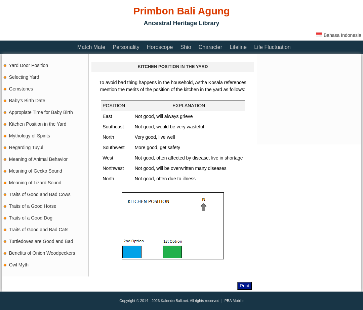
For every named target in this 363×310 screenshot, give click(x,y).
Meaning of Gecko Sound (35, 171)
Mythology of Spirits (29, 135)
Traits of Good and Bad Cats (39, 229)
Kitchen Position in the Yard (38, 124)
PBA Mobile (234, 301)
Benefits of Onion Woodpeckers (42, 253)
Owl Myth (19, 264)
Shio (185, 47)
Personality (126, 47)
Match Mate (91, 47)
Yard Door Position (28, 65)
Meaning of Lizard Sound (35, 182)
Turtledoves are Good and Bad (41, 241)
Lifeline (238, 47)
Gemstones (21, 88)
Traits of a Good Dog (30, 218)
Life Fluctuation (272, 47)
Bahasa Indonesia (338, 35)
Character (210, 47)
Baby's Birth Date (27, 100)
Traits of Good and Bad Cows (40, 194)
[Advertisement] (124, 34)
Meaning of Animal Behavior (38, 159)
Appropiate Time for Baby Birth (41, 112)
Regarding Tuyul (26, 147)
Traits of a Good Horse (32, 206)
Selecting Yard (24, 77)
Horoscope (160, 47)
